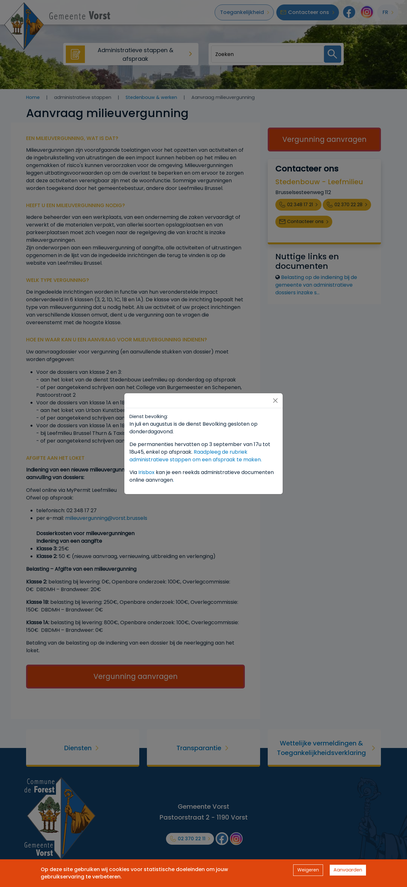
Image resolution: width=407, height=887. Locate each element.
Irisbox (146, 472)
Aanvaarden (348, 870)
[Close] (275, 400)
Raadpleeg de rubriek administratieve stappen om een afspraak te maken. (195, 455)
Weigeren (308, 870)
